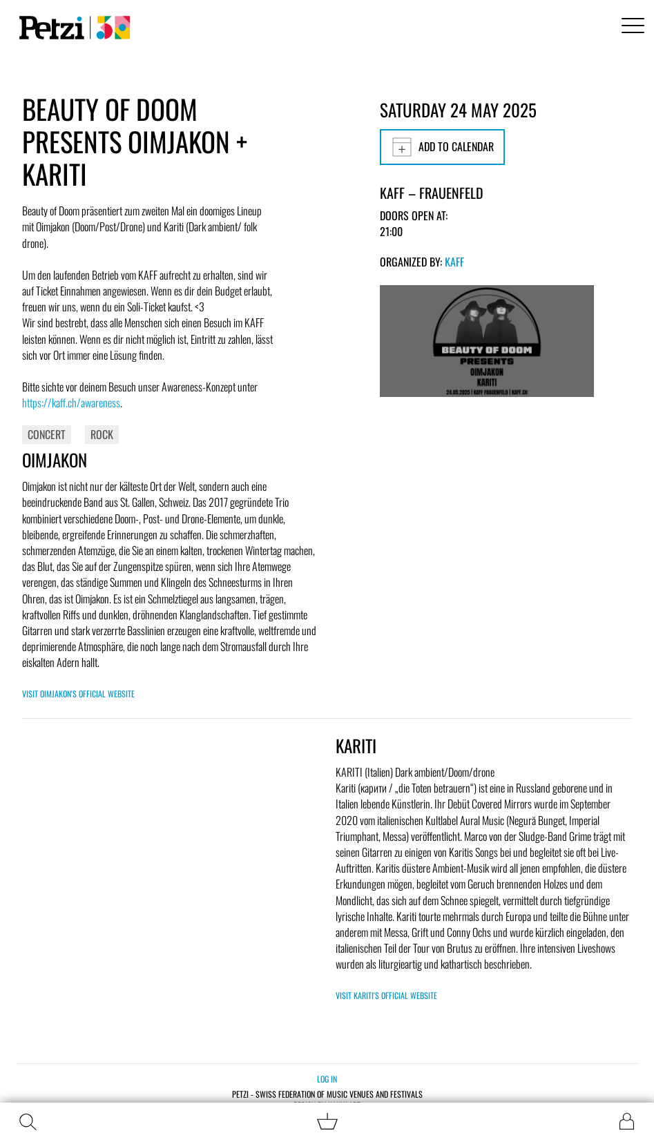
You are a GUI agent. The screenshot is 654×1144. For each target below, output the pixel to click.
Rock (101, 434)
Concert (47, 434)
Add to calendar (442, 147)
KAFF (454, 261)
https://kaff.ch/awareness (71, 402)
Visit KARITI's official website (386, 995)
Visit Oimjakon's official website (78, 693)
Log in (327, 1079)
